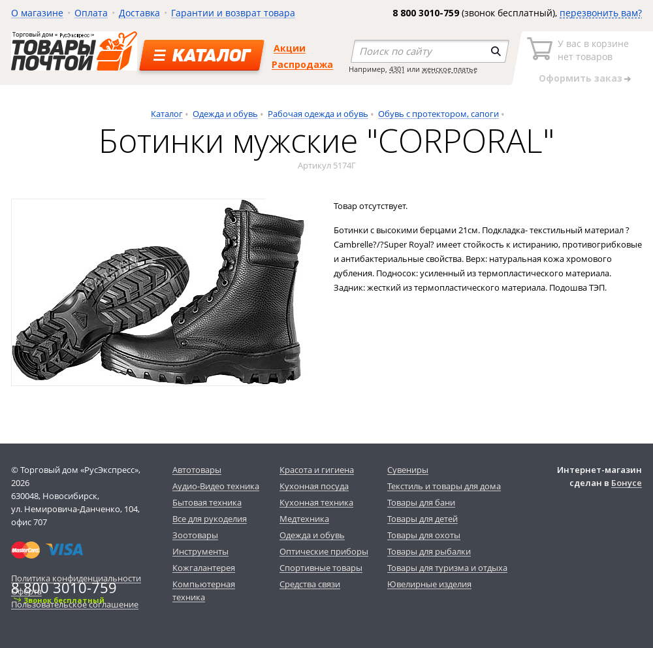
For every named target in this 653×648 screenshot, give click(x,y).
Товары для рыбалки (429, 551)
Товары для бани (421, 502)
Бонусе (626, 483)
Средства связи (309, 584)
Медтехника (304, 519)
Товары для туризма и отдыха (447, 568)
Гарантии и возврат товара (233, 13)
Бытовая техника (207, 502)
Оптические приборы (323, 551)
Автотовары (196, 470)
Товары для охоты (423, 535)
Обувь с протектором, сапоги (438, 114)
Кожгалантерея (203, 568)
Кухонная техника (316, 502)
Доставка (139, 13)
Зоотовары (195, 535)
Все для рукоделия (209, 519)
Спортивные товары (320, 568)
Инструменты (200, 551)
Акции (290, 48)
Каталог (167, 114)
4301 (397, 69)
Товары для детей (422, 519)
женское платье (449, 69)
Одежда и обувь (225, 114)
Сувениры (407, 470)
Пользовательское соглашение (74, 604)
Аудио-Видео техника (215, 486)
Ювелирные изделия (429, 584)
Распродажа (302, 64)
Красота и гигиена (316, 470)
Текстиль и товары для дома (444, 486)
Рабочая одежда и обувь (318, 114)
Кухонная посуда (314, 486)
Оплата (91, 13)
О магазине (37, 13)
